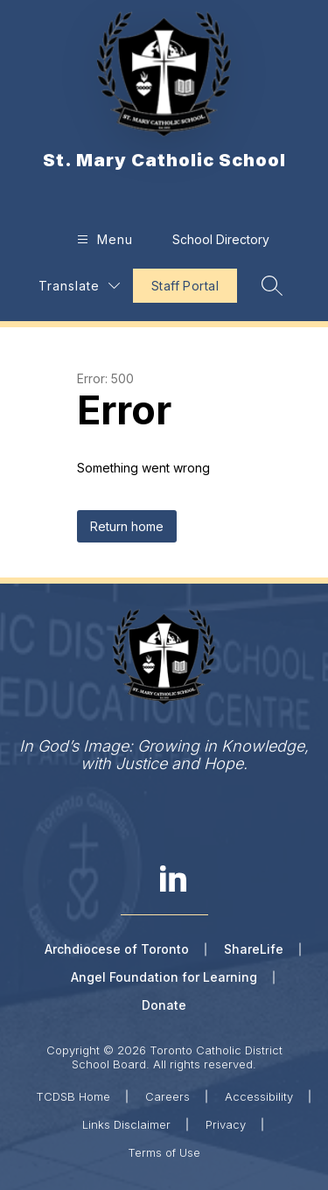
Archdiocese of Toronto (117, 949)
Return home (127, 526)
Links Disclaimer (126, 1124)
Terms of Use (164, 1152)
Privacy (226, 1124)
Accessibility (259, 1096)
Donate (164, 1005)
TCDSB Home (73, 1096)
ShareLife (253, 949)
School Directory (220, 239)
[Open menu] (103, 239)
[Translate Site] (79, 286)
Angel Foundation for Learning (164, 977)
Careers (167, 1096)
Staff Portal (185, 285)
